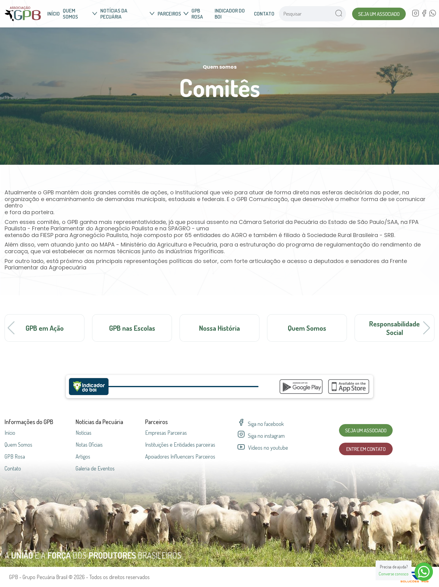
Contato (264, 13)
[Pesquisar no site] (305, 13)
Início (53, 13)
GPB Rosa (197, 13)
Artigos (83, 456)
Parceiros (173, 13)
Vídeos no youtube (262, 448)
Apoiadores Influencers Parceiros (180, 456)
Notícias (83, 432)
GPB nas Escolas (132, 327)
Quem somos (80, 13)
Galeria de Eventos (95, 468)
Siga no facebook (260, 424)
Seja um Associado (379, 14)
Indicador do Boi (230, 13)
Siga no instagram (261, 436)
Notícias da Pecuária (127, 13)
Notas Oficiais (89, 444)
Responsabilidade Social (394, 328)
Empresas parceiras (166, 432)
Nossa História (219, 327)
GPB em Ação (45, 327)
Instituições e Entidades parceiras (180, 444)
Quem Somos (307, 327)
